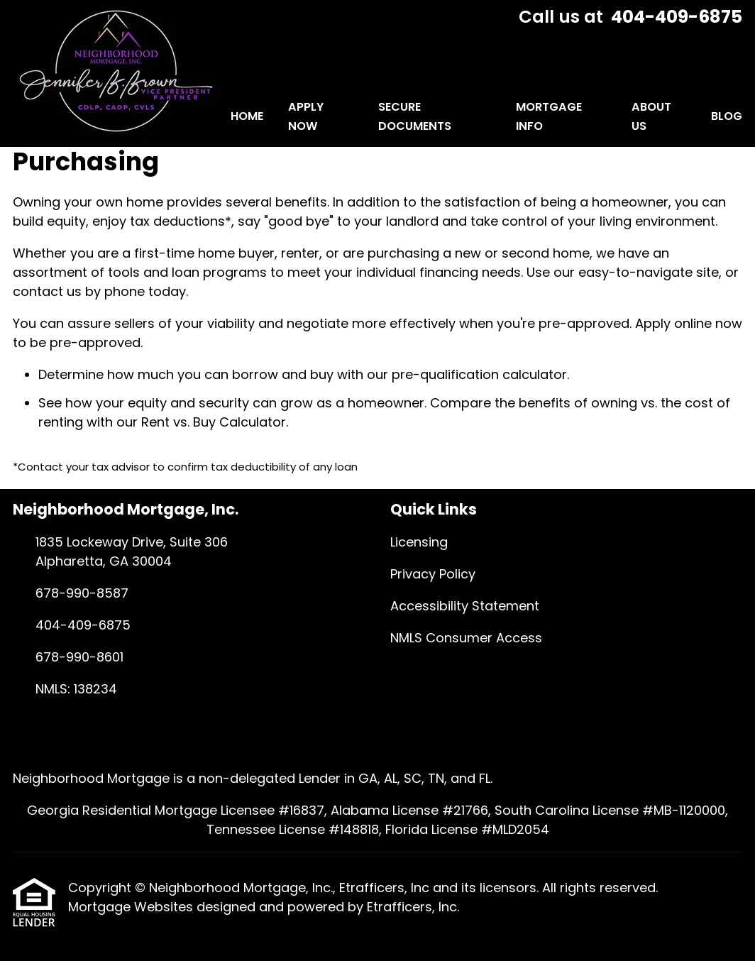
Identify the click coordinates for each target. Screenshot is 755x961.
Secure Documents (414, 116)
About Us (651, 116)
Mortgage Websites (132, 907)
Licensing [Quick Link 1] (419, 542)
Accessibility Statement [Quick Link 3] (464, 606)
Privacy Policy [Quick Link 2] (432, 574)
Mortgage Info (549, 116)
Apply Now (306, 116)
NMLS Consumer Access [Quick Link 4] (466, 638)
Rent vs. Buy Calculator (213, 422)
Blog (726, 116)
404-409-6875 (676, 16)
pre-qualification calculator (479, 374)
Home (247, 116)
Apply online (673, 323)
